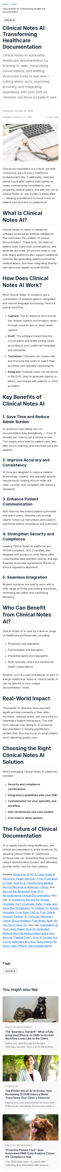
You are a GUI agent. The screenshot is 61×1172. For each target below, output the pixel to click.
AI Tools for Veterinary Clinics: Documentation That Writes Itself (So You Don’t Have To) (30, 920)
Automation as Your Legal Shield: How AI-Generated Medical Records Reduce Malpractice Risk (30, 929)
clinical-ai (9, 20)
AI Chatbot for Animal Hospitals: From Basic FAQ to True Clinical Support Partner (30, 912)
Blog (14, 4)
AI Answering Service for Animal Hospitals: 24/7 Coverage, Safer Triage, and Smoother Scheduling (30, 904)
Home (5, 4)
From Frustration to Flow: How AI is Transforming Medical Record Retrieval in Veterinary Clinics (30, 883)
